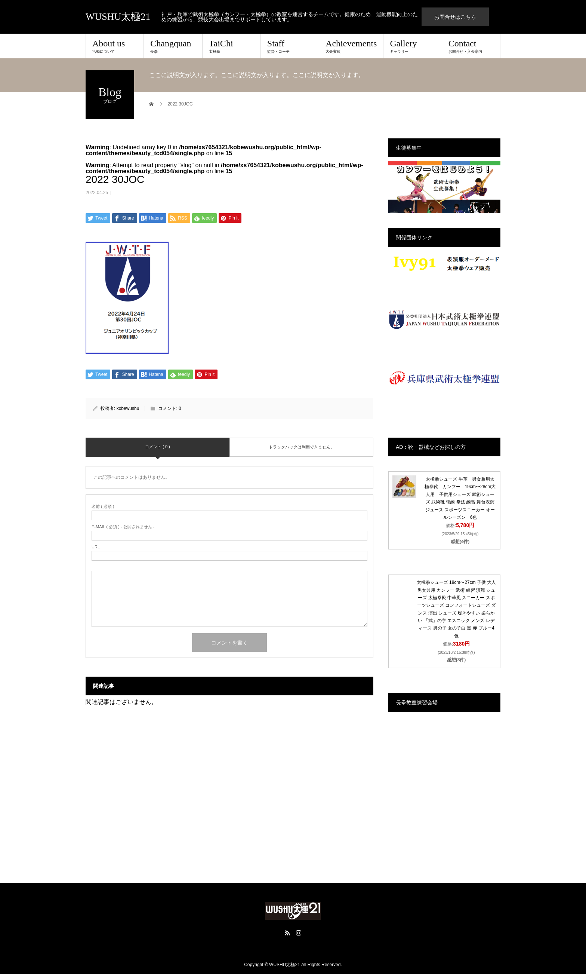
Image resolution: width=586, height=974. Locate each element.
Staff (289, 46)
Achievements (351, 46)
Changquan (172, 46)
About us (114, 46)
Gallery (412, 46)
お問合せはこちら (455, 17)
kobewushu (128, 408)
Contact (471, 46)
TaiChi (231, 46)
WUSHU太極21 (118, 17)
